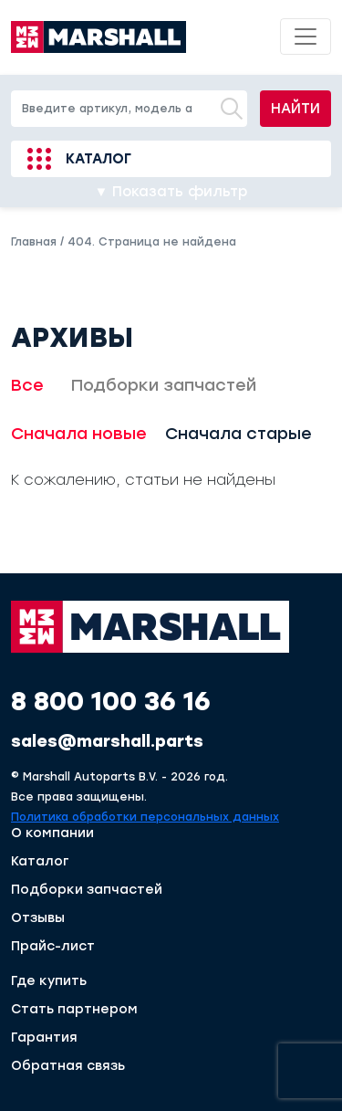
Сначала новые (79, 434)
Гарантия (44, 1038)
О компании (52, 833)
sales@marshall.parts (107, 741)
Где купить (49, 981)
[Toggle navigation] (305, 36)
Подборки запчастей (163, 385)
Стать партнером (74, 1009)
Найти (295, 108)
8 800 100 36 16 (111, 701)
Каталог (98, 159)
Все (27, 385)
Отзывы (38, 918)
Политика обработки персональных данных (145, 817)
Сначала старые (238, 434)
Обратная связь (68, 1066)
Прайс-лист (53, 946)
